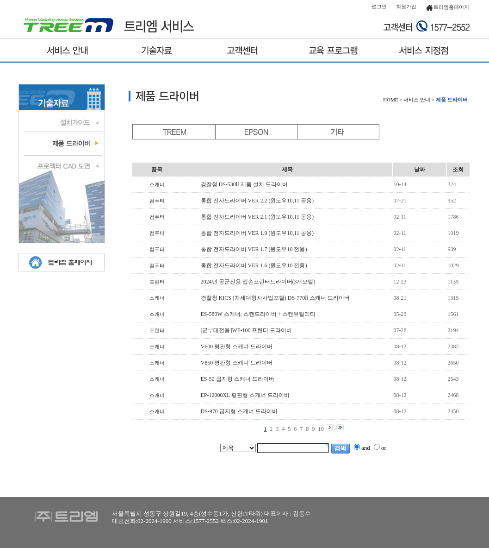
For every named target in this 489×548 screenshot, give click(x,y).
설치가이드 (61, 121)
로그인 (379, 6)
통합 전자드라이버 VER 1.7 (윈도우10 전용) (254, 249)
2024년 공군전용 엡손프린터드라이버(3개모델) (258, 281)
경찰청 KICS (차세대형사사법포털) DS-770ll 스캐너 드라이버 (275, 298)
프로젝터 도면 (61, 165)
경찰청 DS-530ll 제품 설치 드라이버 (244, 184)
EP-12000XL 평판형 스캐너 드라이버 (245, 395)
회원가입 (406, 6)
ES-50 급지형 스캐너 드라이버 (237, 379)
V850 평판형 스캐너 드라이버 (237, 362)
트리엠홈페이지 (447, 7)
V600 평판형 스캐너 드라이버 (237, 346)
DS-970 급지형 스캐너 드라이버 (239, 411)
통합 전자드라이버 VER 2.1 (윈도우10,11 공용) (257, 217)
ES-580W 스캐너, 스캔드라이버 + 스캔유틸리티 (258, 314)
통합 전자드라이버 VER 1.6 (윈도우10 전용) (254, 265)
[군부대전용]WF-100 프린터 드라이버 (246, 330)
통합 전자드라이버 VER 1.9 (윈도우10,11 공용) (257, 233)
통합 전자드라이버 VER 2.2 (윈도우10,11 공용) (257, 200)
